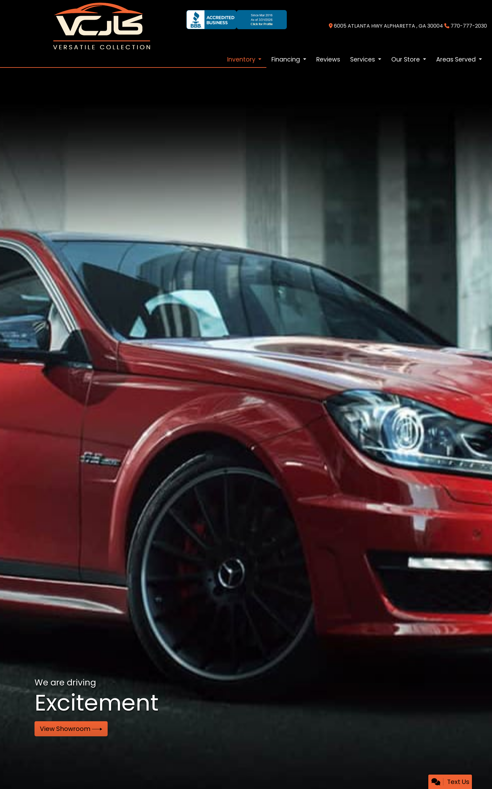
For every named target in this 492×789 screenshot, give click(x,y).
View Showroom (71, 728)
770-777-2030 (469, 26)
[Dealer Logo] (101, 26)
